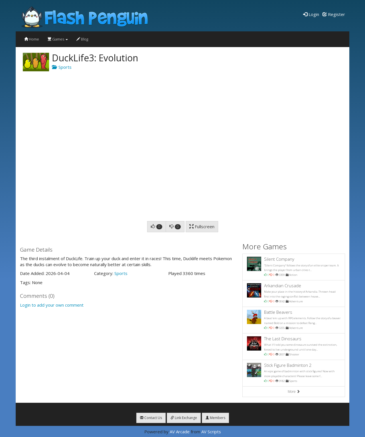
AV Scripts (211, 431)
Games (58, 39)
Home (31, 39)
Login (311, 14)
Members (215, 417)
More (294, 391)
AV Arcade (180, 431)
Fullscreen (201, 226)
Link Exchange (184, 417)
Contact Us (151, 417)
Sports (62, 67)
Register (334, 14)
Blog (82, 39)
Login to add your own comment (52, 305)
